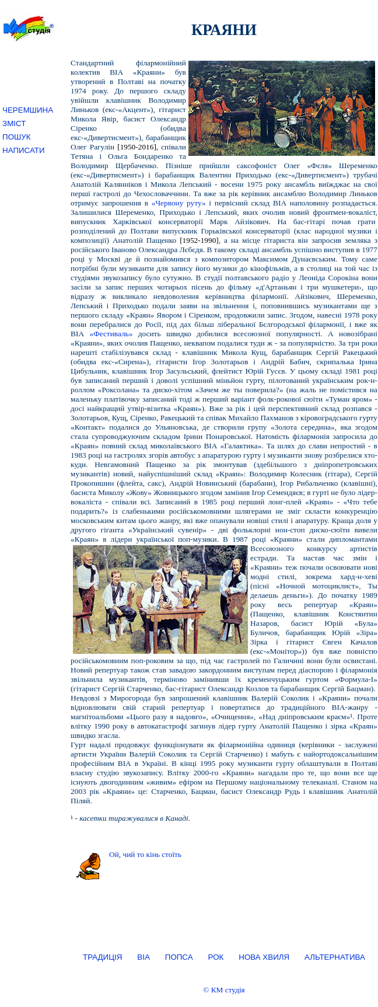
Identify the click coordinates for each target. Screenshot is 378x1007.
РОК (216, 957)
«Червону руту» (179, 202)
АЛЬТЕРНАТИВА (334, 957)
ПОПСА (179, 957)
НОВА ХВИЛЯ (264, 957)
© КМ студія (224, 989)
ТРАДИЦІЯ (102, 957)
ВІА (143, 957)
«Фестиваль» (110, 333)
